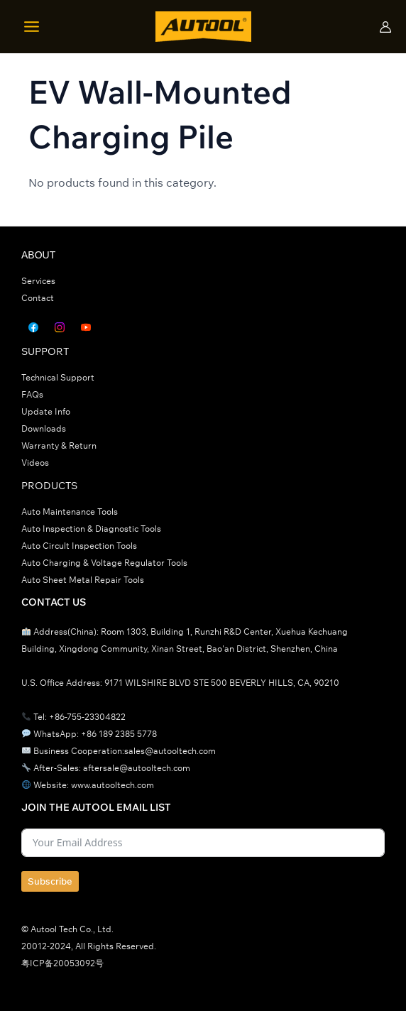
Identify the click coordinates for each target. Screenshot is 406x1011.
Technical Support (57, 377)
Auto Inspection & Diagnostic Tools (91, 528)
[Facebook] (33, 327)
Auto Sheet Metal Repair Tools (82, 579)
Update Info (45, 411)
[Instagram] (60, 327)
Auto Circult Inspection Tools (79, 545)
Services (38, 280)
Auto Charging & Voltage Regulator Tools (104, 562)
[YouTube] (86, 327)
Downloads (43, 428)
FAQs (32, 394)
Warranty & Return (59, 445)
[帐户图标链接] (385, 27)
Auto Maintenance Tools (69, 511)
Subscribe (50, 881)
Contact (37, 298)
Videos (35, 462)
